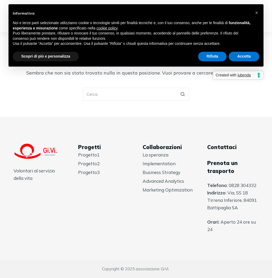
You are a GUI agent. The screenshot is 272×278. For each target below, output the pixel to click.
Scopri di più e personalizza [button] (45, 56)
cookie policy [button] (106, 28)
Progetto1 (89, 155)
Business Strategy (161, 172)
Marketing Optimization (168, 190)
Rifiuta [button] (212, 56)
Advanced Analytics (163, 181)
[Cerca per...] (136, 94)
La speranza (155, 155)
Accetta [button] (244, 56)
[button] (256, 12)
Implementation (159, 163)
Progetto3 (89, 172)
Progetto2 (89, 163)
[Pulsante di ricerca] (182, 94)
